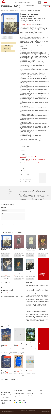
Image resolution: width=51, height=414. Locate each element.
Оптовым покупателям (18, 395)
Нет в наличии (5, 255)
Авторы (41, 390)
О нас (15, 396)
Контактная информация (19, 393)
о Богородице (7, 45)
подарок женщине (8, 51)
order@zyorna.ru (26, 7)
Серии (41, 393)
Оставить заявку (26, 146)
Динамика (11, 411)
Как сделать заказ (18, 390)
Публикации (42, 395)
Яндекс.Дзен (3, 402)
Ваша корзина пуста (45, 5)
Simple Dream (47, 411)
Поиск (39, 2)
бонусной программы (13, 224)
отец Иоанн (37, 33)
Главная (3, 10)
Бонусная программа (31, 395)
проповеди (6, 48)
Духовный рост (23, 10)
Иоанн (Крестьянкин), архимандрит (31, 22)
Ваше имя (3, 207)
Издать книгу (29, 390)
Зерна (3, 2)
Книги (7, 10)
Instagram (3, 403)
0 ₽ (45, 2)
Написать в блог (30, 393)
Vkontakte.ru (3, 405)
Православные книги (14, 10)
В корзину (5, 278)
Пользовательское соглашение (27, 411)
